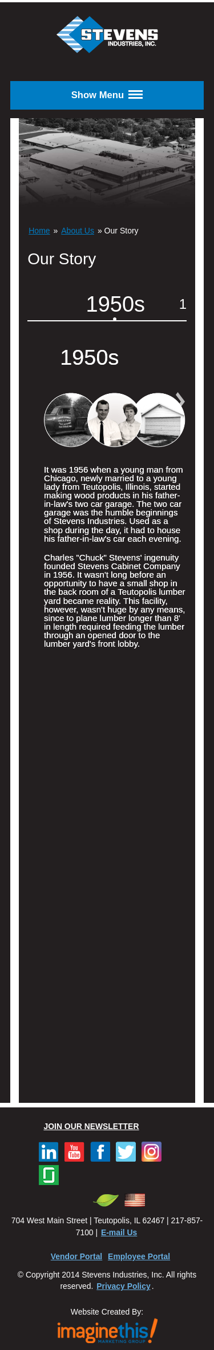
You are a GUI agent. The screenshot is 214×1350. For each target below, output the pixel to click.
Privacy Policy (123, 1286)
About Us (77, 230)
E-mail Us (119, 1232)
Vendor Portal (76, 1256)
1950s (116, 304)
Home (39, 230)
